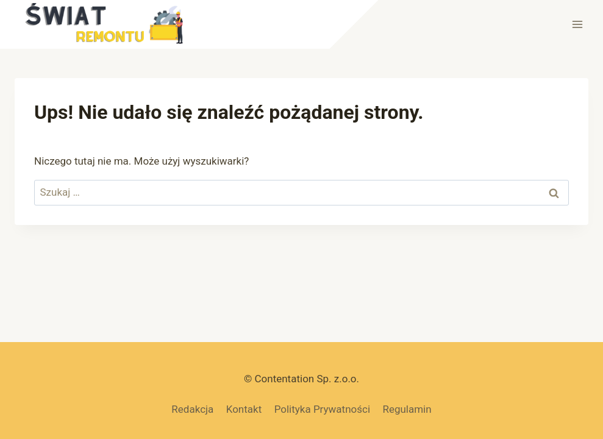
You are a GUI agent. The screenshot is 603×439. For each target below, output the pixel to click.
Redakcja (192, 409)
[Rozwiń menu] (577, 24)
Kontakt (244, 409)
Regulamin (406, 409)
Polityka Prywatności (322, 409)
